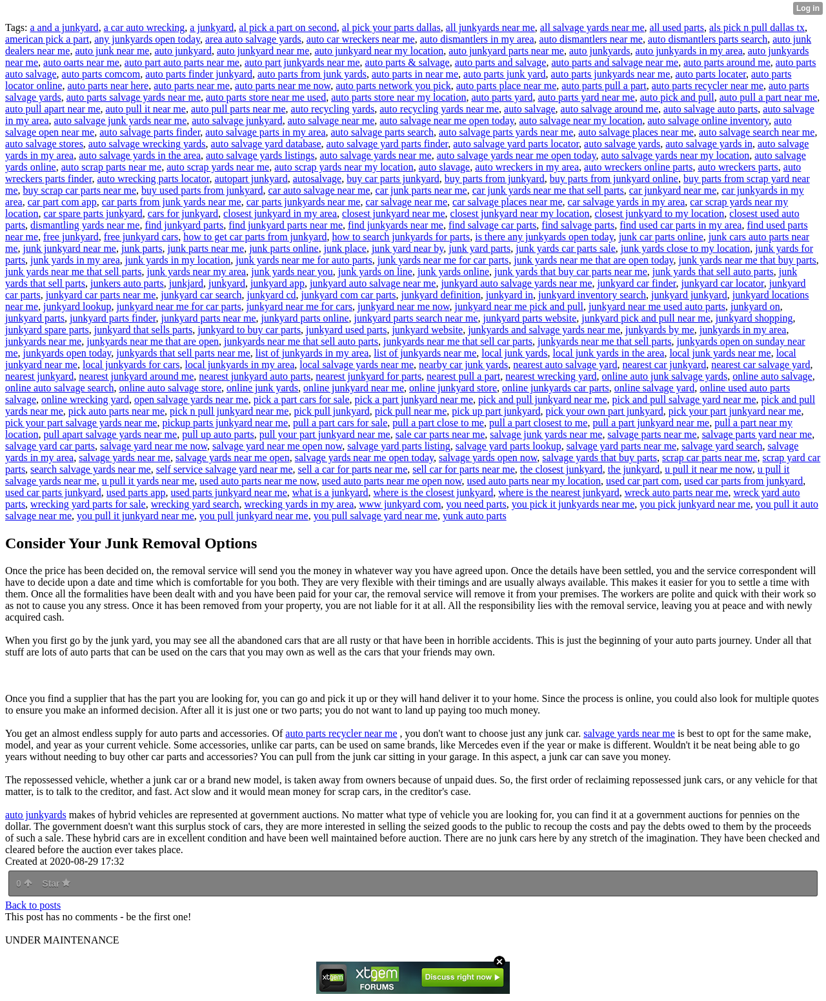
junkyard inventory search (592, 294)
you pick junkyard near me (695, 504)
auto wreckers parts (738, 166)
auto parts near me (192, 85)
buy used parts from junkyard (202, 190)
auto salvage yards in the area (140, 155)
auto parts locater (710, 73)
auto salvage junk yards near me (120, 120)
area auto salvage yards (253, 39)
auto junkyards (599, 50)
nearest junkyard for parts (368, 376)
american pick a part (47, 39)
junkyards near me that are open (152, 341)
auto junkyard (182, 50)
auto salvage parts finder (149, 132)
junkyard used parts (346, 329)
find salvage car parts (492, 225)
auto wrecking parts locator (153, 178)
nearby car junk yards (463, 364)
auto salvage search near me (756, 132)
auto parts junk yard (504, 73)
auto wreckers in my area (527, 166)
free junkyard (71, 236)
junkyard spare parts (47, 329)
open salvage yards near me (191, 399)
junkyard (226, 283)
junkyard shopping (754, 318)
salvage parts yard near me (757, 434)
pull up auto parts (218, 434)
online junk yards (262, 387)
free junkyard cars (141, 236)
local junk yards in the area (609, 352)
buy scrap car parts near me (79, 190)
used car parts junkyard (53, 492)
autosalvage (317, 178)
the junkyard (634, 469)
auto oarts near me (81, 62)
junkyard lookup (77, 306)
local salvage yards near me (356, 364)
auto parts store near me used (266, 97)
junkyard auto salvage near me (373, 283)
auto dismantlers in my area (477, 39)
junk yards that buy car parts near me (570, 271)
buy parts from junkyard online (614, 178)
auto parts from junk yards (312, 73)
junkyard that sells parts (143, 329)
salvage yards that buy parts (599, 457)
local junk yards (514, 352)
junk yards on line (375, 271)
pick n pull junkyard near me (229, 411)
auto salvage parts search (382, 132)
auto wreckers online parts (638, 166)
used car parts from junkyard (743, 480)
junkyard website (427, 329)
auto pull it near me (146, 108)
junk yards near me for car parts (443, 259)
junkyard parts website (529, 318)
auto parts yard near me (586, 97)
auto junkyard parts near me (506, 50)
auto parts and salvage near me (614, 62)
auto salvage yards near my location (675, 155)
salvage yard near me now (153, 445)
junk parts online (284, 248)
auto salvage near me (331, 120)
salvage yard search (721, 445)
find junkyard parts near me (285, 225)
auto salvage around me (610, 108)
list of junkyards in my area (312, 352)
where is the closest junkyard (434, 492)
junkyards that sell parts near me (183, 352)
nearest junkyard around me (136, 376)
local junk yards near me (720, 352)
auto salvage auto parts (710, 108)
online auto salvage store (170, 387)
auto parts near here (107, 85)
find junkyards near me (395, 225)
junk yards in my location (178, 259)
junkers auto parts (127, 283)
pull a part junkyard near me (650, 422)
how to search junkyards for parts (401, 236)
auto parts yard (501, 97)
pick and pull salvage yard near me (684, 399)
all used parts (677, 27)
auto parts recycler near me (707, 85)
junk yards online (453, 271)
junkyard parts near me (208, 318)
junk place (345, 248)
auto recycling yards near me (439, 108)
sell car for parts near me (463, 469)
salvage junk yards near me (546, 434)
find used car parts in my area (680, 225)
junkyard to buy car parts (249, 329)
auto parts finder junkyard (198, 73)
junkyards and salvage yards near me (544, 329)
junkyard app (277, 283)
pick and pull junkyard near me (542, 399)
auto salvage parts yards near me (506, 132)
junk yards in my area (75, 259)
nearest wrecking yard (550, 376)
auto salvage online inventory (708, 120)
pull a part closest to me (538, 422)
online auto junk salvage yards (665, 376)
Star (56, 883)
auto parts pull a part (604, 85)
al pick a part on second (288, 27)
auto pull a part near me (769, 97)
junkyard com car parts (348, 294)
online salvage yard (654, 387)
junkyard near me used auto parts (657, 306)
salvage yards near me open (233, 457)
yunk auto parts (475, 515)
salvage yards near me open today (364, 457)
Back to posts (33, 905)
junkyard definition (441, 294)
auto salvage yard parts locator (516, 143)
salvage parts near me (651, 434)
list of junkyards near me (425, 352)
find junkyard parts (184, 225)
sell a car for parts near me (353, 469)
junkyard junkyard (689, 294)
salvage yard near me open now (277, 445)
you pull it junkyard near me (135, 515)
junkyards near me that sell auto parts (301, 341)
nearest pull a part (463, 376)
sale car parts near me (440, 434)
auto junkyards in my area (689, 50)
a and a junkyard (64, 27)
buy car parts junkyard (393, 178)
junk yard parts (479, 248)
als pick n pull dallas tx (757, 27)
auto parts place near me (506, 85)
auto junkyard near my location (378, 50)
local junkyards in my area (240, 364)
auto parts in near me (415, 73)
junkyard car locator (722, 283)
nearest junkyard (39, 376)
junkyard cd (271, 294)
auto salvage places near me (636, 132)
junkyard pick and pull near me (645, 318)
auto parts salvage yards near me (133, 97)
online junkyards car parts (555, 387)
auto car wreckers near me (361, 39)
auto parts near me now (282, 85)
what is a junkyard (330, 492)
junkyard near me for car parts (178, 306)
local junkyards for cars (131, 364)
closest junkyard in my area (280, 213)
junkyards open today (67, 352)
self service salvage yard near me (224, 469)
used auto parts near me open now (392, 480)
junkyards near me (43, 341)
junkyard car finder (637, 283)
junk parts (142, 248)
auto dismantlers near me (591, 39)
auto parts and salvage (501, 62)
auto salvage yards (622, 143)
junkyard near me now (403, 306)
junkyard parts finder (113, 318)
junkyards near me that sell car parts (457, 341)
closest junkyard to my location (660, 213)
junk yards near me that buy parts (747, 259)
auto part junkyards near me (302, 62)
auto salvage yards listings (260, 155)
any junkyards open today (147, 39)
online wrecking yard (85, 399)
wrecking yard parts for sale (88, 504)
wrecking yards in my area (299, 504)
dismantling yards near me (84, 225)
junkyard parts (35, 318)
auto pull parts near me (238, 108)
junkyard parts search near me (416, 318)
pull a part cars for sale (340, 422)
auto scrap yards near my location (343, 166)
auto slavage (444, 166)
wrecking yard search (195, 504)
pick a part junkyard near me (414, 399)
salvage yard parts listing (398, 445)
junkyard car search (201, 294)
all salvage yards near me (592, 27)
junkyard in (509, 294)
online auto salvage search (59, 387)
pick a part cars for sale (302, 399)
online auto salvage (772, 376)
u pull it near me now (708, 469)
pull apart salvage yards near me (110, 434)
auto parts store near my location (398, 97)
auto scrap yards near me (217, 166)
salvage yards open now (488, 457)
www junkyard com (400, 504)
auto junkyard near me (263, 50)
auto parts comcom (101, 73)
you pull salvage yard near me (376, 515)
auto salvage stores (44, 143)
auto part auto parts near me (182, 62)
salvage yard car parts (50, 445)
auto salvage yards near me (375, 155)
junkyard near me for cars (299, 306)
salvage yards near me (124, 457)
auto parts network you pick (393, 85)
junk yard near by (407, 248)
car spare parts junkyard (93, 213)
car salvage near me (406, 201)
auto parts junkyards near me (610, 73)
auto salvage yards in (708, 143)
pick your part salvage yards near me (81, 422)
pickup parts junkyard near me (225, 422)
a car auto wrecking (144, 27)
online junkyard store (453, 387)
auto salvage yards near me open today (516, 155)
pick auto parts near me (116, 411)
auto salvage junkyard (237, 120)
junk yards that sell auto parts (713, 271)
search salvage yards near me (90, 469)
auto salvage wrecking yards (147, 143)
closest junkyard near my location (520, 213)
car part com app (62, 201)
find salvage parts (577, 225)
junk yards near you (292, 271)
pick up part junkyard (496, 411)
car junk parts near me (421, 190)
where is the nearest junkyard (558, 492)
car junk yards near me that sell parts (548, 190)
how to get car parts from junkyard (255, 236)
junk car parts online (661, 236)
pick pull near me (411, 411)
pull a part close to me (438, 422)
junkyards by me (659, 329)
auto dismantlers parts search (707, 39)
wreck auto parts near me (677, 492)
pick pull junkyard (331, 411)
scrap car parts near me (709, 457)
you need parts (476, 504)
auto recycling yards (333, 108)
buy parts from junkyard (495, 178)
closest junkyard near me (393, 213)
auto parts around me (727, 62)
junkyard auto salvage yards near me (516, 283)
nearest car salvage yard (760, 364)
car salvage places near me (507, 201)
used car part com (642, 480)
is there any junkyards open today (544, 236)
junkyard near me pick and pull (519, 306)
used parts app (136, 492)
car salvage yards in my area (626, 201)
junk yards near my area (197, 271)
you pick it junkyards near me (573, 504)
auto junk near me (112, 50)
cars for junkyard (183, 213)
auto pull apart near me (53, 108)
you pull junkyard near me (253, 515)
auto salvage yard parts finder (387, 143)
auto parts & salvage (407, 62)
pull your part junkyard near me (324, 434)
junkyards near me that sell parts (605, 341)
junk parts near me (206, 248)
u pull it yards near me (148, 480)
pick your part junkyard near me (735, 411)
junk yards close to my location (685, 248)
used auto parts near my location (534, 480)
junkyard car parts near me (101, 294)
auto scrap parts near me (111, 166)
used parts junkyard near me (228, 492)
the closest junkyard (561, 469)
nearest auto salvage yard (565, 364)
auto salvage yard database (266, 143)
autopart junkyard (250, 178)
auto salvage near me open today (446, 120)
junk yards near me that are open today (593, 259)
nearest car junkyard (665, 364)
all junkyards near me (490, 27)
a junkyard (212, 27)
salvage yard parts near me (622, 445)
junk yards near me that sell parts (73, 271)
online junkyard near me (353, 387)
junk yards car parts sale (566, 248)
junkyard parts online (305, 318)
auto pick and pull (677, 97)
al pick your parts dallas (391, 27)
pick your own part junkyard (604, 411)
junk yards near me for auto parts (304, 259)
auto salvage (530, 108)
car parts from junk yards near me (171, 201)
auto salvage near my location (580, 120)
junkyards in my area (743, 329)
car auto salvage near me (319, 190)
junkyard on (755, 306)
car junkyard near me (672, 190)
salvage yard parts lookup (508, 445)
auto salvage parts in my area (265, 132)
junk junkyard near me (69, 248)
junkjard (186, 283)
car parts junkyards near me (304, 201)
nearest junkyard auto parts (254, 376)
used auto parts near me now (258, 480)
